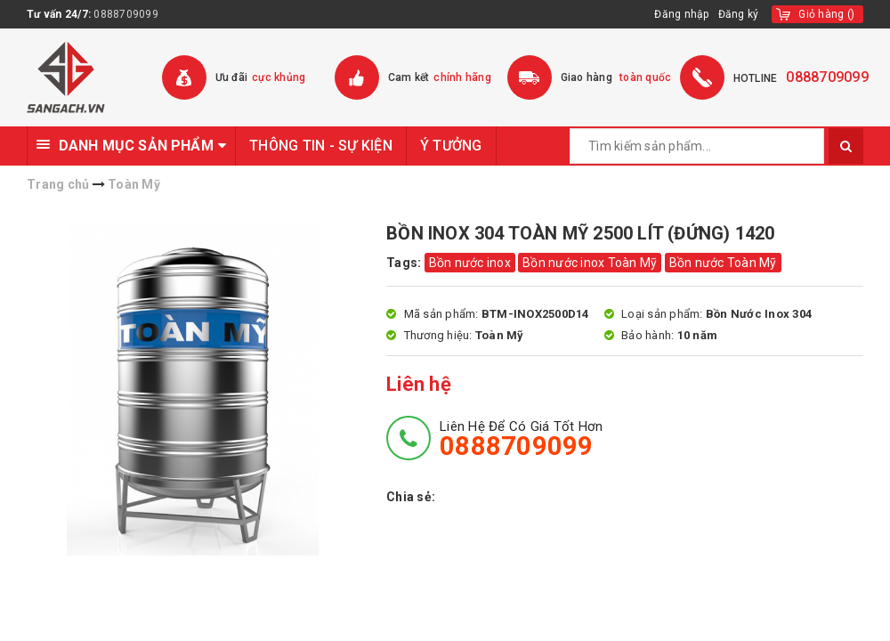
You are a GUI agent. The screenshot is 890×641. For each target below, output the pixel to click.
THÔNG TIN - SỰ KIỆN (320, 145)
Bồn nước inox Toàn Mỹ (589, 263)
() (826, 14)
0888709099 (125, 14)
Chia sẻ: (410, 497)
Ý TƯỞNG (451, 145)
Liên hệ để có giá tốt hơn (521, 438)
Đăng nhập (681, 14)
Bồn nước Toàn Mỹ (723, 263)
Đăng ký (738, 14)
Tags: (405, 263)
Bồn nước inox (470, 263)
